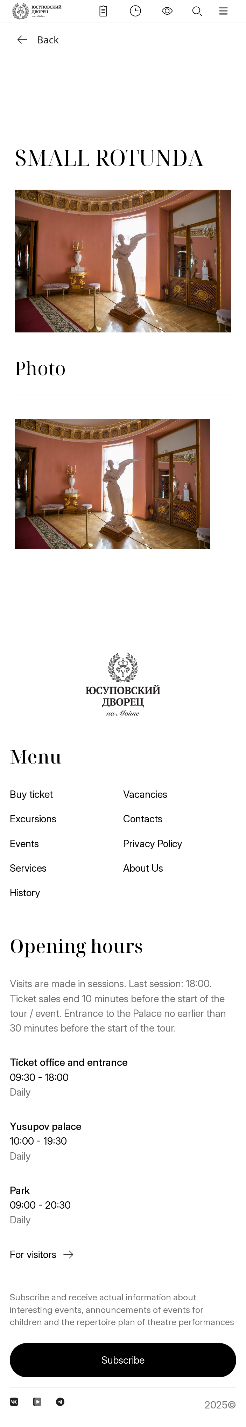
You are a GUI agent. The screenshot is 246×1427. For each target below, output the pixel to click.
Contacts (142, 819)
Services (28, 868)
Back (37, 39)
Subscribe (123, 1360)
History (25, 893)
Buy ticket (31, 794)
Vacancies (145, 794)
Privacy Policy (152, 844)
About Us (143, 868)
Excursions (33, 819)
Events (24, 844)
